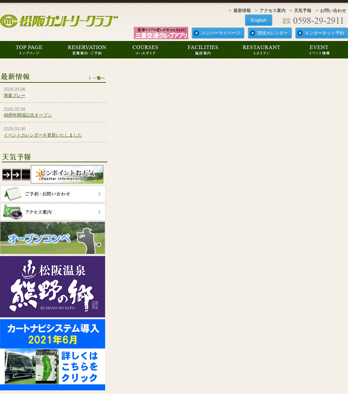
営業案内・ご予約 (87, 49)
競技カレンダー (272, 33)
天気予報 (302, 10)
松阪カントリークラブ (60, 21)
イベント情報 (319, 49)
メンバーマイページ (220, 33)
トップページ (29, 49)
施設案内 (203, 49)
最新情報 (242, 10)
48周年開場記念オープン (28, 115)
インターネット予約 (324, 33)
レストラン (261, 49)
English (258, 20)
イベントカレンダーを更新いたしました (43, 135)
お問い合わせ (333, 10)
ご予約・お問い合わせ (53, 193)
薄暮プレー (14, 95)
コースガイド (145, 49)
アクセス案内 (273, 10)
